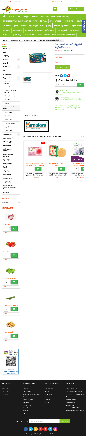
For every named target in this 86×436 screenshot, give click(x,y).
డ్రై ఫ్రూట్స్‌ (48, 26)
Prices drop (5, 389)
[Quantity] (6, 228)
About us (26, 397)
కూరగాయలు (11, 16)
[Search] (43, 9)
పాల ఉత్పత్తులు (74, 30)
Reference (58, 50)
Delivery (25, 389)
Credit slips (48, 394)
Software (6, 193)
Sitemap (25, 411)
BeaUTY (7, 103)
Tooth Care (8, 87)
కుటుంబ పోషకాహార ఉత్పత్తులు (34, 30)
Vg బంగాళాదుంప (8, 332)
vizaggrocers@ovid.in (77, 411)
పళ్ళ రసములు (7, 26)
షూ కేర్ (7, 127)
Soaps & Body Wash (8, 108)
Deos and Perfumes (7, 82)
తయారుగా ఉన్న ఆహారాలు (61, 26)
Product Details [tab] (30, 115)
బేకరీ (41, 26)
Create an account (79, 2)
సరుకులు (23, 26)
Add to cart (62, 67)
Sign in (69, 2)
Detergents (68, 21)
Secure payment (28, 400)
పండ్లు (19, 16)
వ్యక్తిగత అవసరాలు (77, 26)
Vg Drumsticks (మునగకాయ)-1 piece (11, 305)
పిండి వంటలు (7, 35)
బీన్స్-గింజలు (43, 21)
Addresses (48, 397)
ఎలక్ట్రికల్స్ (26, 16)
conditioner (8, 131)
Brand (66, 50)
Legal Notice (27, 391)
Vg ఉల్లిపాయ (6, 224)
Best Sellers (7, 208)
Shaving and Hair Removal (9, 91)
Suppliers (26, 402)
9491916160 (17, 2)
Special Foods (55, 21)
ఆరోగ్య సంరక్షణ (49, 30)
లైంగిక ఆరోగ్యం (17, 35)
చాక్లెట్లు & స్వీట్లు (33, 26)
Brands (5, 198)
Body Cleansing (10, 96)
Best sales (5, 394)
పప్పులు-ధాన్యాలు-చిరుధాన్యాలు (60, 16)
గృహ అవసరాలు (17, 30)
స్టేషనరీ (16, 26)
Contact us (26, 408)
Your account (51, 384)
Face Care (8, 120)
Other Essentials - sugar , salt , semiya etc (20, 21)
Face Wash (8, 112)
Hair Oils (8, 116)
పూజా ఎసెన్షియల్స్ (62, 30)
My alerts (47, 402)
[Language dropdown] (56, 2)
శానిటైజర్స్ (35, 16)
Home (4, 45)
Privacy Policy (27, 405)
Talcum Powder (10, 123)
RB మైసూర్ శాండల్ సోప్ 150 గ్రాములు (57, 164)
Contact (4, 2)
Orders (47, 391)
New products (6, 391)
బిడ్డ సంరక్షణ (6, 30)
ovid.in (74, 405)
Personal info (49, 389)
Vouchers (47, 400)
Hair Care (8, 100)
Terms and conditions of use (31, 394)
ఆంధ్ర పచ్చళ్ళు (45, 16)
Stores (25, 413)
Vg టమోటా (6, 251)
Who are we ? (29, 35)
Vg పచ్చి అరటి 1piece (9, 278)
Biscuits (79, 21)
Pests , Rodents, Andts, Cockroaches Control (56, 35)
